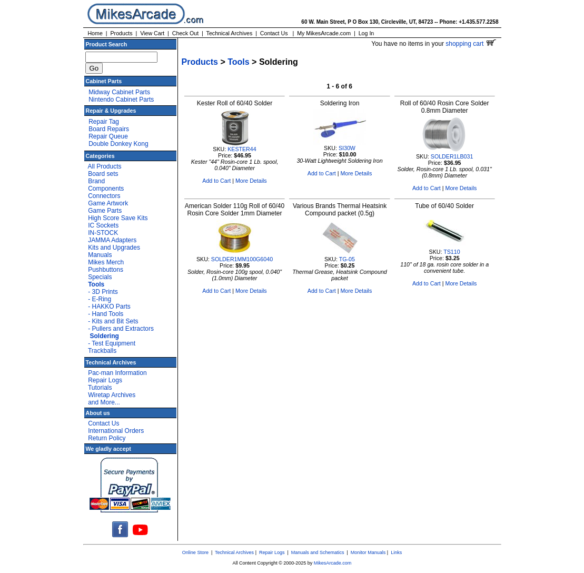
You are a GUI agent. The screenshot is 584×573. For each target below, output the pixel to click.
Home (94, 33)
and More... (104, 402)
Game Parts (105, 210)
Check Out (185, 33)
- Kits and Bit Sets (113, 321)
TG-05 (347, 259)
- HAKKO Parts (109, 306)
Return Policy (106, 438)
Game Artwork (108, 203)
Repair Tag (103, 121)
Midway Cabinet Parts (119, 92)
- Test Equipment (111, 343)
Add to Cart (216, 180)
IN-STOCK (103, 232)
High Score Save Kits (117, 218)
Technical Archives (229, 33)
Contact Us (274, 33)
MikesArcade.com (333, 563)
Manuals (100, 255)
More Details (251, 180)
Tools (238, 61)
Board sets (103, 173)
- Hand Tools (105, 314)
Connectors (104, 196)
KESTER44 (241, 149)
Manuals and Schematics (317, 552)
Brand (96, 181)
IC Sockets (103, 225)
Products (121, 33)
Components (106, 188)
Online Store (195, 552)
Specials (100, 277)
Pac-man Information (117, 373)
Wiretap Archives (111, 395)
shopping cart (471, 43)
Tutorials (100, 387)
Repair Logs (105, 380)
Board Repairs (108, 129)
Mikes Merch (106, 262)
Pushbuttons (105, 269)
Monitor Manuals (368, 552)
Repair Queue (108, 136)
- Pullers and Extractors (121, 328)
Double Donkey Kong (118, 143)
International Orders (116, 430)
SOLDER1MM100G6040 (242, 259)
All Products (105, 166)
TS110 (451, 252)
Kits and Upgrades (114, 247)
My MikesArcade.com (324, 33)
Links (396, 552)
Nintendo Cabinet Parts (121, 99)
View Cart (152, 33)
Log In (366, 33)
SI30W (347, 148)
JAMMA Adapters (112, 240)
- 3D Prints (103, 291)
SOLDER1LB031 (452, 156)
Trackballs (102, 350)
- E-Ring (99, 299)
